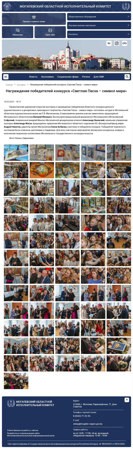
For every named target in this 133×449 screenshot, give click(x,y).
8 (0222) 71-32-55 (81, 416)
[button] (16, 152)
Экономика (47, 76)
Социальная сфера (67, 76)
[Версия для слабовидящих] (124, 43)
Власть (33, 76)
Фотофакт (21, 85)
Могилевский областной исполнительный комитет (65, 6)
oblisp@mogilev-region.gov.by (87, 424)
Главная (9, 85)
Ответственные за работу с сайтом (22, 430)
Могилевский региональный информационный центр (30, 436)
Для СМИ (99, 76)
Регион (86, 76)
